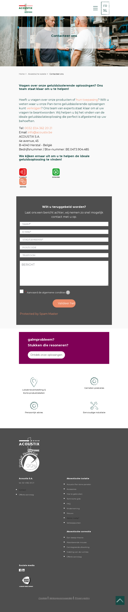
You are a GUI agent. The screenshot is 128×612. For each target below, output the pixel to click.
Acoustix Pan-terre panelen (79, 484)
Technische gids (74, 499)
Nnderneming (73, 508)
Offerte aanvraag (26, 495)
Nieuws (70, 513)
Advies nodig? (73, 518)
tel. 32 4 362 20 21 (26, 483)
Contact (22, 490)
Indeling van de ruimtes (77, 552)
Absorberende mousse (77, 542)
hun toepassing (87, 99)
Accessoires (71, 489)
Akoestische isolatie (37, 74)
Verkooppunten (74, 523)
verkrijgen (34, 108)
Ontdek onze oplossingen (46, 354)
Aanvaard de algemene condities (48, 292)
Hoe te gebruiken (75, 494)
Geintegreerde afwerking (78, 547)
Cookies (42, 598)
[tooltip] (68, 292)
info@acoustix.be (40, 132)
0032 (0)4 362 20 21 (38, 128)
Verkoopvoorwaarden (60, 598)
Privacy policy (82, 598)
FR (105, 6)
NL (105, 10)
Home (22, 74)
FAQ (68, 504)
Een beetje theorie (75, 537)
